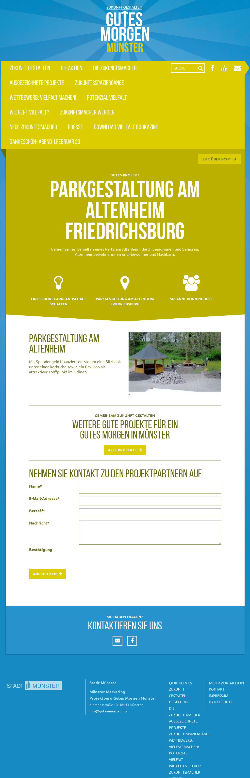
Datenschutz (221, 702)
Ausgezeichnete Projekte (37, 82)
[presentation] (116, 556)
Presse (75, 126)
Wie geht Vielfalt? (29, 112)
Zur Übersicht (216, 158)
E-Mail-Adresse (44, 498)
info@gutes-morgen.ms (108, 711)
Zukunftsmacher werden (87, 112)
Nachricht (39, 523)
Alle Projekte (122, 449)
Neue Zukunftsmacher (33, 126)
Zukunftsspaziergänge (99, 82)
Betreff (37, 510)
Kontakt (216, 689)
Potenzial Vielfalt (107, 97)
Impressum (218, 695)
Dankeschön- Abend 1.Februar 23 (45, 141)
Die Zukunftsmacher (115, 67)
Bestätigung (40, 549)
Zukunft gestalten (30, 67)
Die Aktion (71, 67)
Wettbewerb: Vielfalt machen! (43, 97)
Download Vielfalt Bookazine (126, 126)
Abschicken (45, 573)
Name (35, 486)
